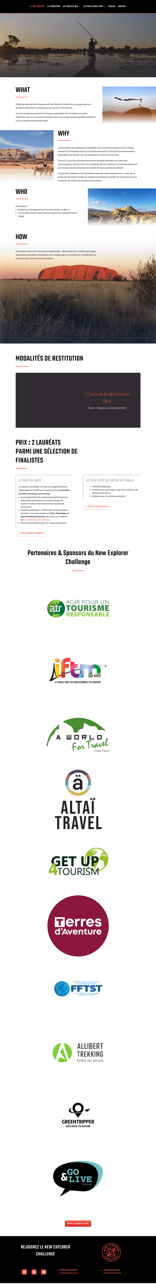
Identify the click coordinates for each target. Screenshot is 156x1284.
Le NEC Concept (37, 6)
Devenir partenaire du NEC (78, 1224)
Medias (112, 6)
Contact (122, 6)
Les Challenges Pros (93, 6)
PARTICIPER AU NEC (119, 1271)
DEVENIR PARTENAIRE (77, 1271)
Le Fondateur (53, 6)
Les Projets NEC (70, 6)
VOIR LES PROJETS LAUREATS (33, 533)
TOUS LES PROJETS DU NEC (99, 507)
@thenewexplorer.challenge (37, 519)
